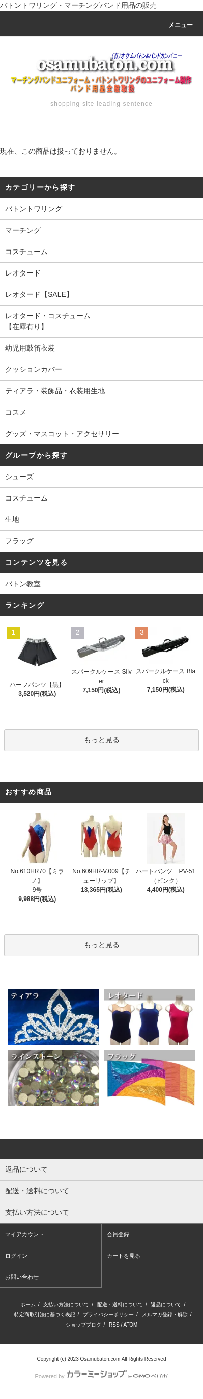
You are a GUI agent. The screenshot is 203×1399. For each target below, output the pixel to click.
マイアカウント (24, 1234)
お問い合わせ (22, 1276)
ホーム (28, 1304)
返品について (166, 1304)
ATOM (130, 1325)
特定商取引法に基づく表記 (44, 1314)
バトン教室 (23, 584)
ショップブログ (83, 1325)
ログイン (16, 1256)
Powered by (101, 1376)
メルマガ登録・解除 (165, 1314)
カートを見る (123, 1256)
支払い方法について (66, 1304)
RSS (114, 1325)
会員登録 (118, 1234)
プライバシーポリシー (108, 1314)
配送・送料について (120, 1304)
